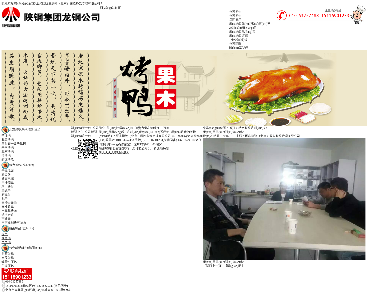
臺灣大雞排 (9, 202)
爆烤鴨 (6, 155)
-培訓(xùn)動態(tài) (137, 132)
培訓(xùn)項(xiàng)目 (243, 27)
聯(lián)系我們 (23, 3)
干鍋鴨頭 (8, 170)
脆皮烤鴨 (8, 139)
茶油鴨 (6, 135)
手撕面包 (8, 265)
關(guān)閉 (234, 265)
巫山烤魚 (8, 186)
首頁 (232, 128)
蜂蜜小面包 (9, 261)
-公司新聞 (90, 132)
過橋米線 (8, 214)
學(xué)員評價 (238, 35)
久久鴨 (6, 242)
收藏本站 (8, 3)
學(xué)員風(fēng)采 (242, 31)
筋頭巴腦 (8, 178)
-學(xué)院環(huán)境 (119, 128)
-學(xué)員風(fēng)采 (111, 132)
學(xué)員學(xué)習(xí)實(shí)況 (249, 23)
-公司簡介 (98, 128)
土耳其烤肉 (9, 210)
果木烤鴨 (8, 147)
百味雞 (6, 218)
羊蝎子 (6, 190)
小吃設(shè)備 (238, 39)
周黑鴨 (6, 238)
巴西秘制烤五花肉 (14, 222)
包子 (5, 198)
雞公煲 (6, 174)
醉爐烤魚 (8, 159)
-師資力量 (140, 128)
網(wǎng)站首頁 (110, 7)
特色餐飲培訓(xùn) (251, 128)
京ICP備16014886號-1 (148, 144)
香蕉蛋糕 (8, 253)
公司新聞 (235, 43)
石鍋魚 (6, 194)
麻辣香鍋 (8, 206)
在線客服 (197, 136)
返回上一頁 (213, 265)
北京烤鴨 (8, 151)
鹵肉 (5, 234)
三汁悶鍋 (8, 182)
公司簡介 (235, 11)
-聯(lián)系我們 (180, 132)
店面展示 (235, 19)
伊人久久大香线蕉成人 (114, 152)
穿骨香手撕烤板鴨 (14, 143)
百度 (166, 128)
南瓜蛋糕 (8, 257)
